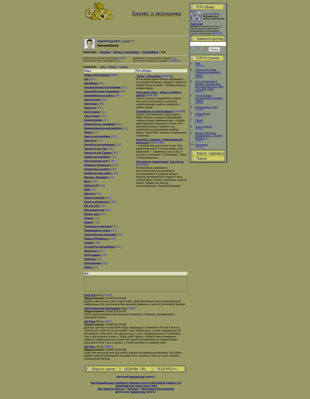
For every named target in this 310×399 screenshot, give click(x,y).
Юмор (88, 267)
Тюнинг (89, 242)
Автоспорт (91, 103)
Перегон (89, 193)
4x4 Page (89, 321)
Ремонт (88, 222)
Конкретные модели (97, 169)
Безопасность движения (100, 124)
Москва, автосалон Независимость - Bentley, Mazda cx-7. (209, 135)
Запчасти (90, 140)
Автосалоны (92, 99)
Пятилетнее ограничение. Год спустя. (160, 161)
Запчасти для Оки (95, 148)
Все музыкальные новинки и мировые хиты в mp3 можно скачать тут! (136, 382)
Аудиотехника (93, 120)
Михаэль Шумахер (96, 177)
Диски (88, 132)
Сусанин (104, 52)
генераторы (137, 391)
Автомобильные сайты (99, 95)
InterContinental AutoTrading (102, 308)
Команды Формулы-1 (98, 165)
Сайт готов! (197, 24)
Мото (87, 181)
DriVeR (126, 41)
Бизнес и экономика (126, 52)
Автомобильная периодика (101, 91)
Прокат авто (92, 214)
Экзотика (90, 259)
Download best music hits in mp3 (136, 385)
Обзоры (112, 66)
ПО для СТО (92, 205)
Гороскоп (133, 388)
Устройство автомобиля (99, 246)
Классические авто (96, 160)
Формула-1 (91, 250)
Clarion (199, 120)
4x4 (86, 79)
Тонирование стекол (97, 230)
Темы (103, 66)
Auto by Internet (203, 126)
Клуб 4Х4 (90, 295)
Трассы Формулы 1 (96, 238)
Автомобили (150, 52)
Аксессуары (92, 116)
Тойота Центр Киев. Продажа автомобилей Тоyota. (207, 72)
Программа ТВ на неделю (157, 388)
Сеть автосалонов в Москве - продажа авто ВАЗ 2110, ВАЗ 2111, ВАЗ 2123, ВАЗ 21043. (209, 85)
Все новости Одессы (111, 388)
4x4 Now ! (90, 346)
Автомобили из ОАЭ (206, 107)
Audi (197, 63)
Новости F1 (91, 185)
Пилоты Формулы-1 (97, 201)
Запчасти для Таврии (98, 152)
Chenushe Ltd (202, 113)
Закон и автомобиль (97, 136)
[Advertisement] (208, 230)
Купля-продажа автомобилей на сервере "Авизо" (209, 98)
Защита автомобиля (97, 156)
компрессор (136, 376)
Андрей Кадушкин (108, 41)
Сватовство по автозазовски (154, 111)
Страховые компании (98, 226)
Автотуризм (91, 111)
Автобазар (91, 83)
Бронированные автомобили (103, 128)
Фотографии (92, 255)
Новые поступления (97, 75)
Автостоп (90, 107)
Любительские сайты (98, 173)
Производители (94, 210)
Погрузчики (201, 144)
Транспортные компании (100, 234)
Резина (88, 218)
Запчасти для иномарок (99, 144)
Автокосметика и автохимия (102, 87)
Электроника (92, 263)
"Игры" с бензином (148, 76)
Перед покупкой (94, 197)
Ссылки (123, 66)
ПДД (87, 189)
